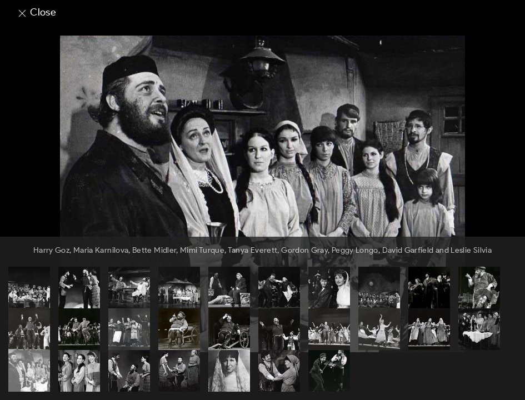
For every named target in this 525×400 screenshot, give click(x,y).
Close (36, 12)
